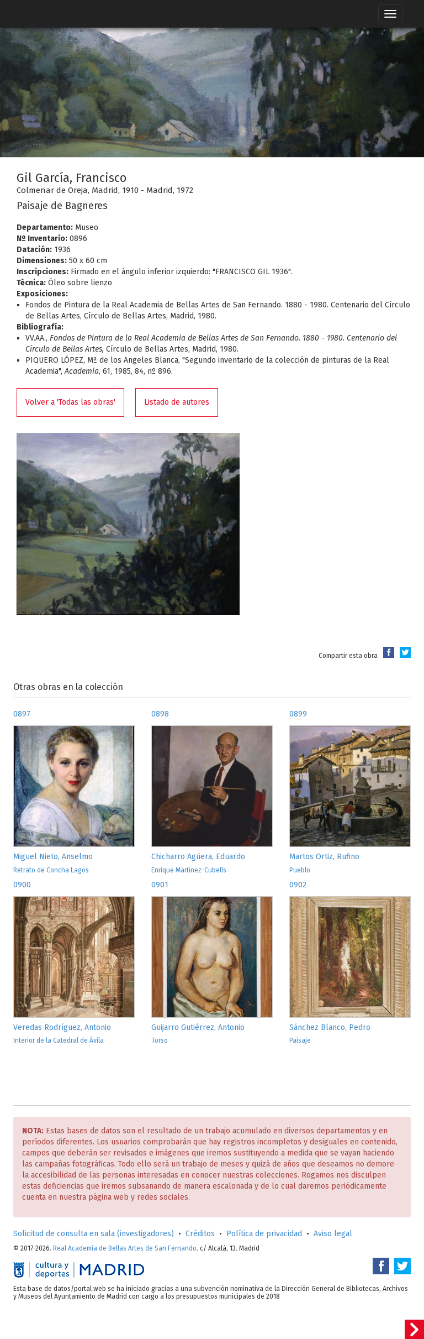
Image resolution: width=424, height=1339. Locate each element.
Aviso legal (333, 1233)
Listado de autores (176, 402)
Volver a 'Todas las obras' (70, 402)
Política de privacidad (264, 1233)
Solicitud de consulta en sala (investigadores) (93, 1233)
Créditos (200, 1233)
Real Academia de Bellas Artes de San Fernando (125, 1248)
